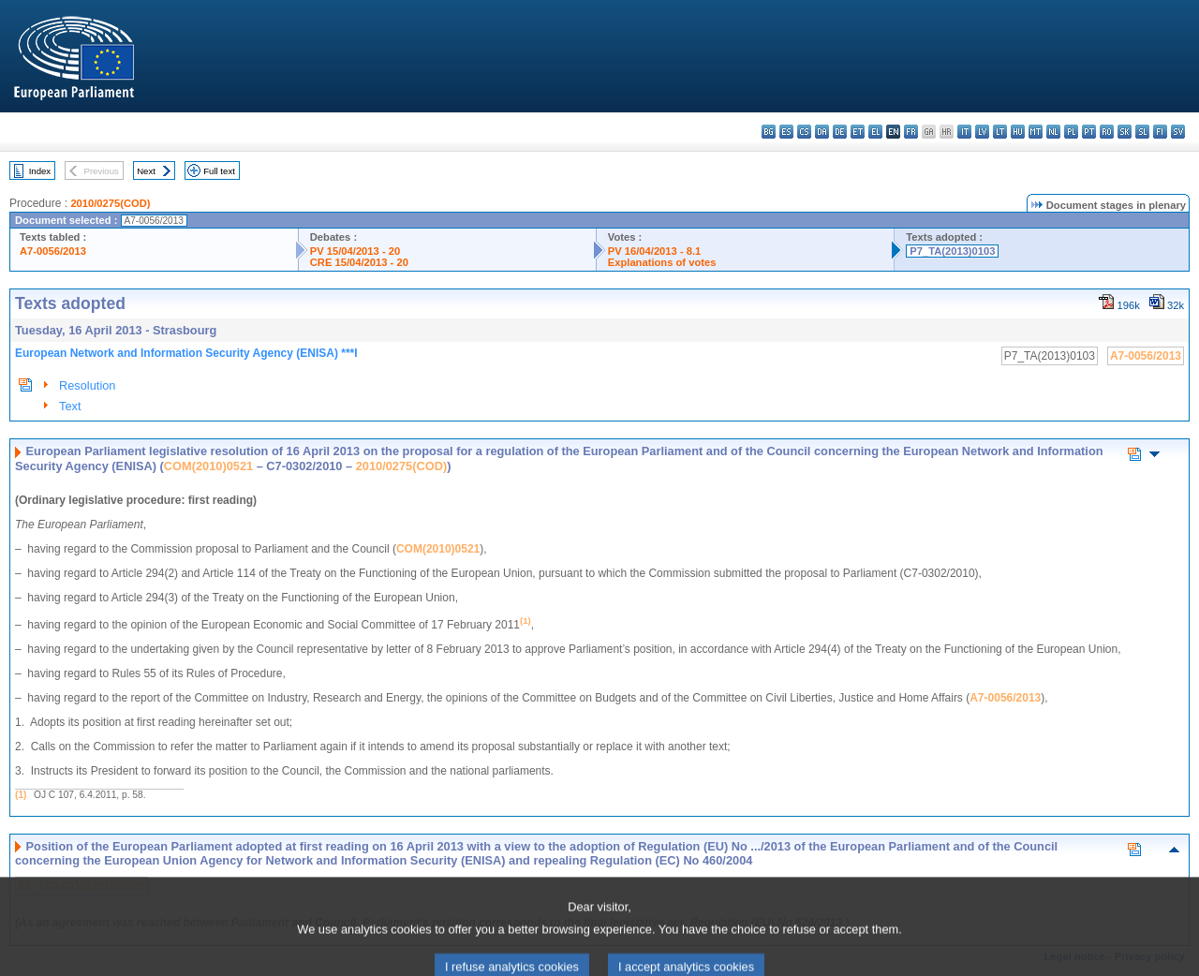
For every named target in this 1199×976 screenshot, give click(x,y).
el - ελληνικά (875, 132)
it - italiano (964, 132)
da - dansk (822, 132)
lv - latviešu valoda (982, 132)
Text (70, 406)
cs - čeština (804, 132)
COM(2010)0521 (208, 466)
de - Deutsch (840, 132)
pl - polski (1071, 132)
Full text (219, 171)
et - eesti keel (858, 132)
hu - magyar (1018, 132)
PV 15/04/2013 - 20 (355, 251)
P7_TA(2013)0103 (952, 251)
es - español (786, 132)
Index (40, 171)
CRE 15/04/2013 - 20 (359, 262)
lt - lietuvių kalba (1000, 132)
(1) (20, 795)
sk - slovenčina (1125, 132)
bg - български (769, 132)
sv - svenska (1178, 132)
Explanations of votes (662, 262)
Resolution (87, 385)
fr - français (911, 132)
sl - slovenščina (1142, 132)
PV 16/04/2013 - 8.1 (655, 251)
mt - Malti (1036, 132)
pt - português (1089, 132)
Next (146, 171)
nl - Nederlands (1053, 132)
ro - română (1107, 132)
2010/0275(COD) (110, 203)
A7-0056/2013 (53, 251)
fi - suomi (1160, 132)
